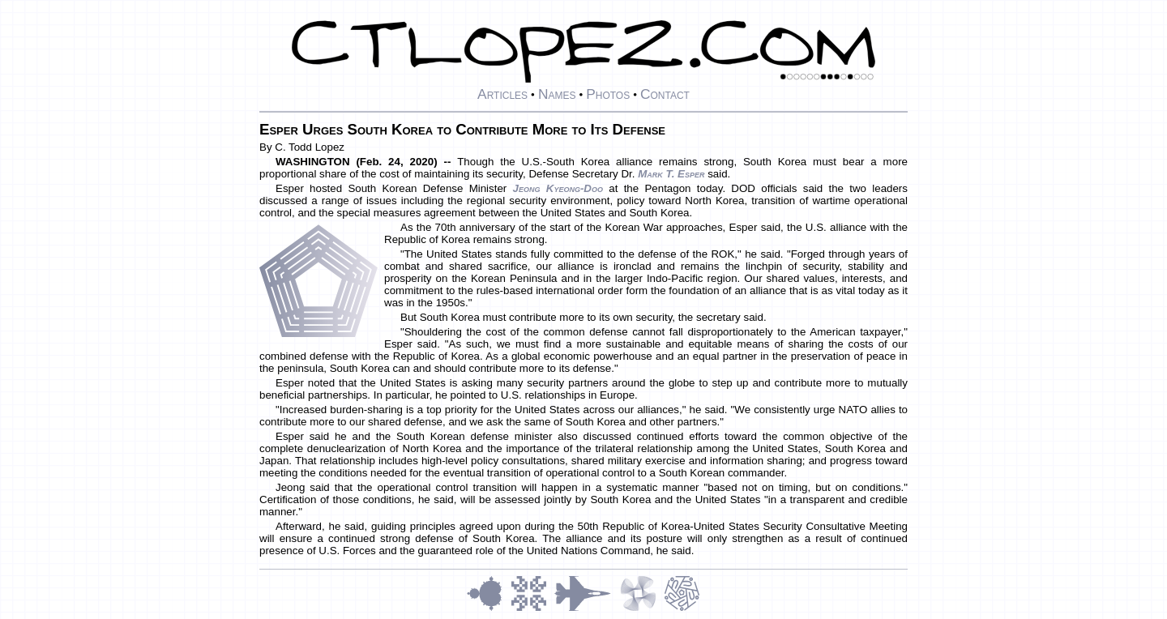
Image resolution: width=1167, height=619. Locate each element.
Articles (502, 94)
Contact (665, 94)
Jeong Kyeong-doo (558, 188)
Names (557, 94)
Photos (608, 94)
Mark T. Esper (671, 174)
